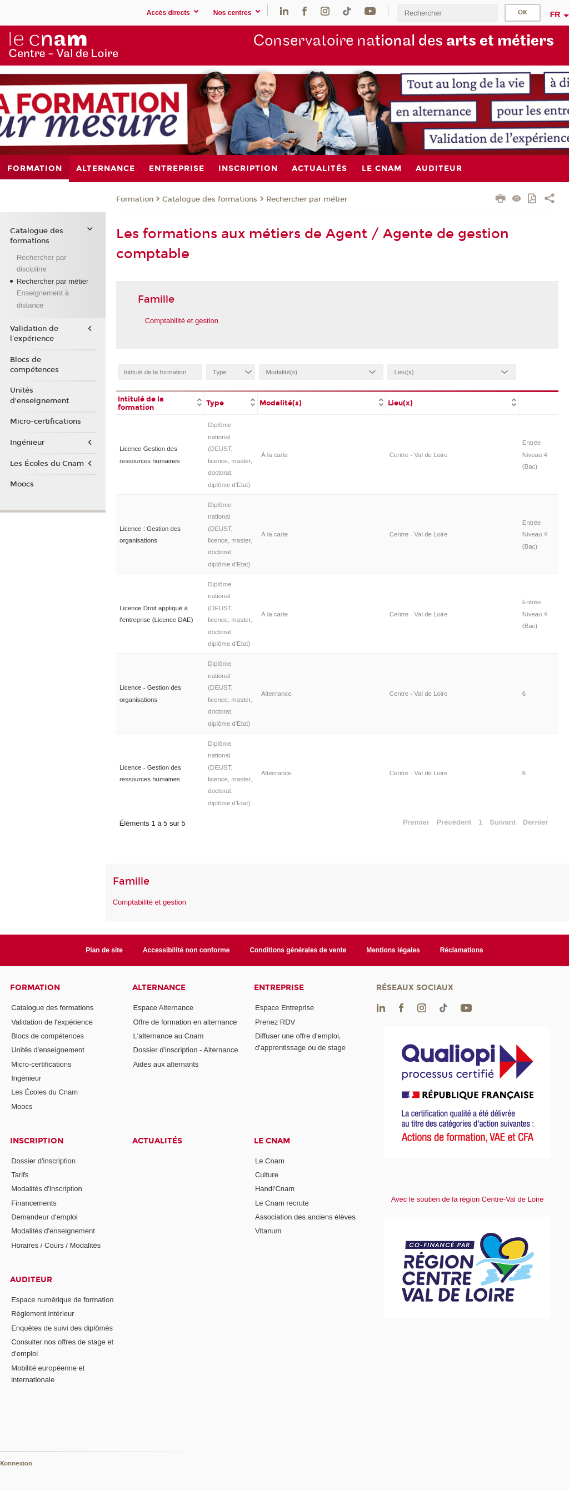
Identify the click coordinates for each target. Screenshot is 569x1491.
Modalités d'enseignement (53, 1231)
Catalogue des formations (209, 199)
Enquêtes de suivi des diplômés (62, 1328)
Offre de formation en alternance (185, 1022)
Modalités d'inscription (46, 1188)
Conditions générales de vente (297, 950)
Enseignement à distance (43, 299)
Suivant (503, 822)
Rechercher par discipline (42, 263)
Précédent (454, 822)
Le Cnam (272, 1141)
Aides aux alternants (166, 1064)
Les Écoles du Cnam (47, 463)
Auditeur (31, 1279)
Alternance (276, 693)
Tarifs (19, 1175)
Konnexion (16, 1463)
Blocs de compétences (34, 364)
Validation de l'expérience (34, 333)
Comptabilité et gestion (181, 321)
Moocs (22, 484)
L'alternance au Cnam (168, 1036)
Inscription (36, 1141)
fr (555, 14)
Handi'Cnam (275, 1188)
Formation (134, 199)
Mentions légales (393, 950)
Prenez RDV (275, 1022)
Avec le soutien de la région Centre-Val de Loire (467, 1199)
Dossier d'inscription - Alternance (185, 1050)
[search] (447, 13)
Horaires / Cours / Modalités (56, 1245)
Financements (34, 1203)
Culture (266, 1175)
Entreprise (279, 987)
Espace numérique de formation (62, 1300)
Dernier (535, 822)
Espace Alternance (163, 1007)
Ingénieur (27, 442)
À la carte (274, 454)
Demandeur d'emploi (44, 1217)
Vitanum (268, 1231)
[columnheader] (160, 402)
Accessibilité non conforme (186, 950)
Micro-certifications (45, 421)
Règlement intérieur (42, 1313)
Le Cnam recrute (282, 1203)
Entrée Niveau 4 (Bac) (534, 454)
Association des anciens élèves (305, 1217)
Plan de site (104, 950)
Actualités (157, 1141)
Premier (415, 822)
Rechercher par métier (306, 199)
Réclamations (461, 950)
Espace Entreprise (284, 1007)
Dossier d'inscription (43, 1161)
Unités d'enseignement (39, 395)
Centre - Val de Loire (419, 454)
